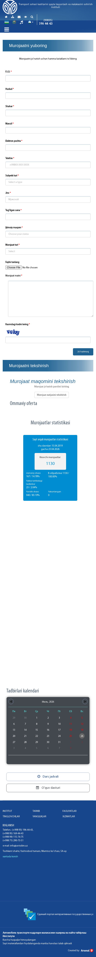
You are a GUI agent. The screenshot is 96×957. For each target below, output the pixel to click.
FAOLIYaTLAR (69, 811)
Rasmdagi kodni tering (16, 324)
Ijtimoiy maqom (13, 227)
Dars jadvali (48, 776)
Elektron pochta (13, 141)
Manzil (8, 124)
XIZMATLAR (68, 816)
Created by (80, 950)
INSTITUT (7, 811)
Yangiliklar (39, 816)
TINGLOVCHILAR (11, 816)
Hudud (8, 89)
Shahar (8, 106)
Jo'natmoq (83, 351)
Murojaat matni (13, 276)
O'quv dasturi (48, 788)
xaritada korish (10, 856)
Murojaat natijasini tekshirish (51, 394)
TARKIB (36, 811)
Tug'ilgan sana (12, 210)
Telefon (9, 158)
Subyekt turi (11, 176)
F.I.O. (7, 72)
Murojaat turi (11, 245)
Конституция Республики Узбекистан (28, 912)
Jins (7, 193)
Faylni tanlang (12, 262)
